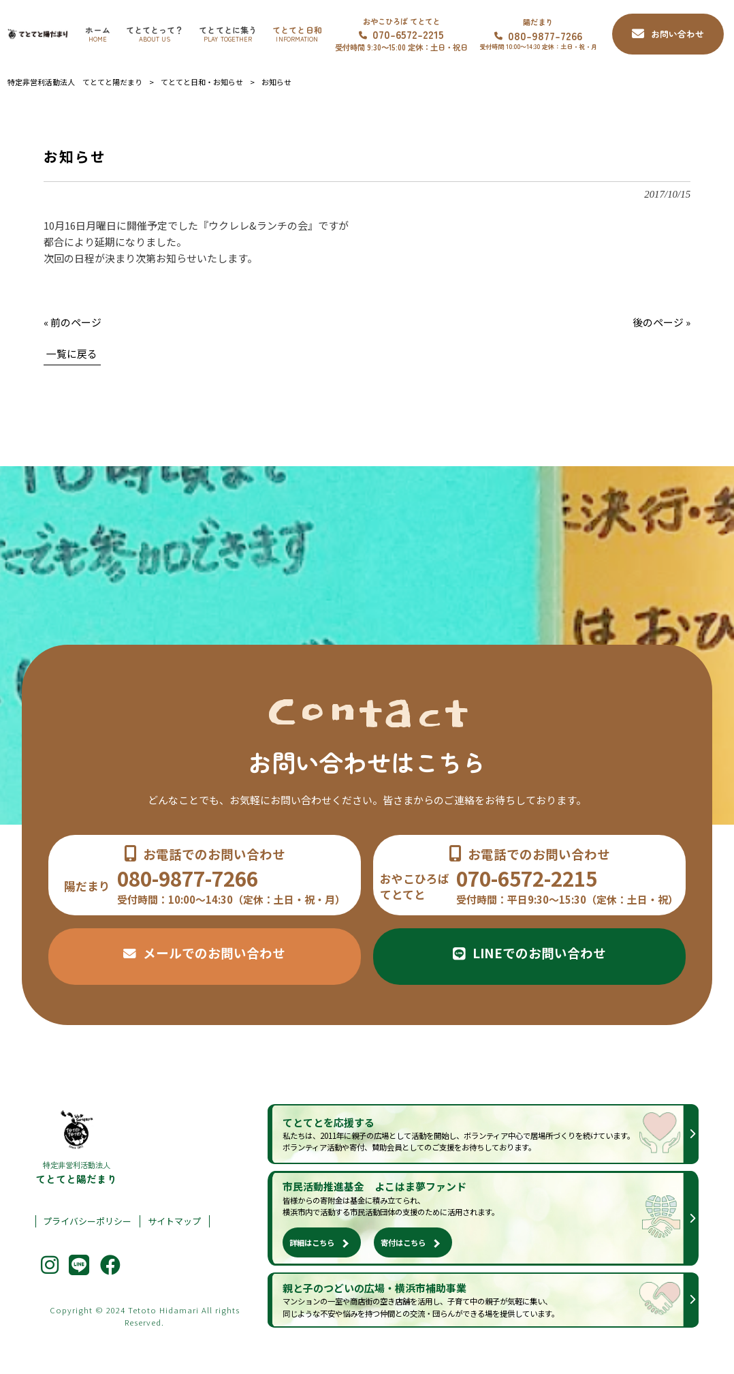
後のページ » (661, 322)
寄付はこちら (403, 1242)
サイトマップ (174, 1221)
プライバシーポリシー (87, 1221)
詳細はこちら (311, 1242)
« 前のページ (72, 322)
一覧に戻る (71, 353)
